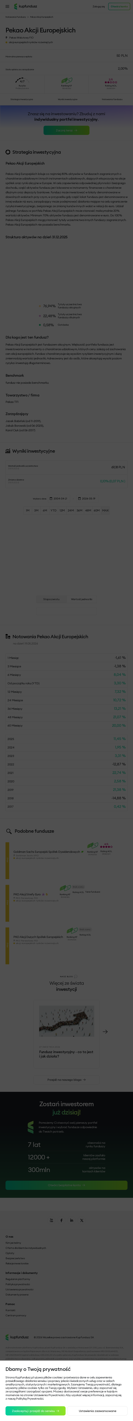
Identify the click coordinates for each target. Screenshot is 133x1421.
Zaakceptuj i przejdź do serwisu (35, 1411)
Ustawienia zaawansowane (97, 1411)
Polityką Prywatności (29, 1398)
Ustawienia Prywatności (48, 1395)
